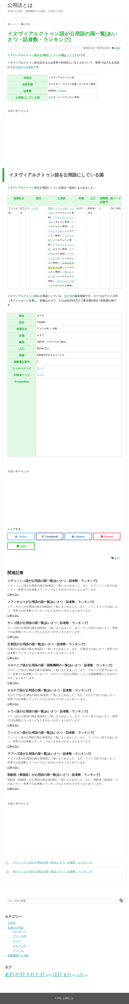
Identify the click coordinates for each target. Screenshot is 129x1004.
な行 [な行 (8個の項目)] (49, 975)
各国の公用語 (16, 927)
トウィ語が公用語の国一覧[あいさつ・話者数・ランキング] (47, 711)
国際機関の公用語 (18, 955)
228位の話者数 (24, 67)
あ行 (117, 558)
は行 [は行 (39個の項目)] (57, 974)
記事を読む (13, 594)
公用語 (117, 48)
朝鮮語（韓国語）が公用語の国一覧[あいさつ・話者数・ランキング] (53, 774)
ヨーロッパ (19, 931)
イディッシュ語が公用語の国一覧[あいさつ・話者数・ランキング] (52, 581)
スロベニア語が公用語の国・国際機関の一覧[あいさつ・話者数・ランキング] (59, 665)
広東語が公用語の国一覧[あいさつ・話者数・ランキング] (46, 644)
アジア (17, 941)
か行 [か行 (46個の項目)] (20, 974)
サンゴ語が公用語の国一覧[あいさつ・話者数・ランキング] (47, 623)
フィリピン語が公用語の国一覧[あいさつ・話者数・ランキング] (50, 732)
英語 (50, 208)
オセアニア (19, 945)
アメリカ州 (19, 936)
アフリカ (18, 950)
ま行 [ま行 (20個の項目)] (67, 974)
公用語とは (20, 5)
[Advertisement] (35, 136)
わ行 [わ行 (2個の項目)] (86, 975)
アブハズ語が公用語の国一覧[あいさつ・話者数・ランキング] (49, 753)
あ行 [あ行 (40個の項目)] (9, 974)
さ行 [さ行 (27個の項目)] (30, 974)
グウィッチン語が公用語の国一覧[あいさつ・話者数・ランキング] (48, 863)
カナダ (71, 55)
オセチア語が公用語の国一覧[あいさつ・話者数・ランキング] (49, 690)
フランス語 (61, 208)
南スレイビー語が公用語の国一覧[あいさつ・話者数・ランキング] (48, 872)
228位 (62, 90)
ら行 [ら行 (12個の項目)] (80, 975)
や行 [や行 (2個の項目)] (74, 975)
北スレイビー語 (65, 281)
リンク (40, 368)
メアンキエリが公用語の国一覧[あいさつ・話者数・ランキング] (50, 602)
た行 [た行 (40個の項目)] (40, 974)
